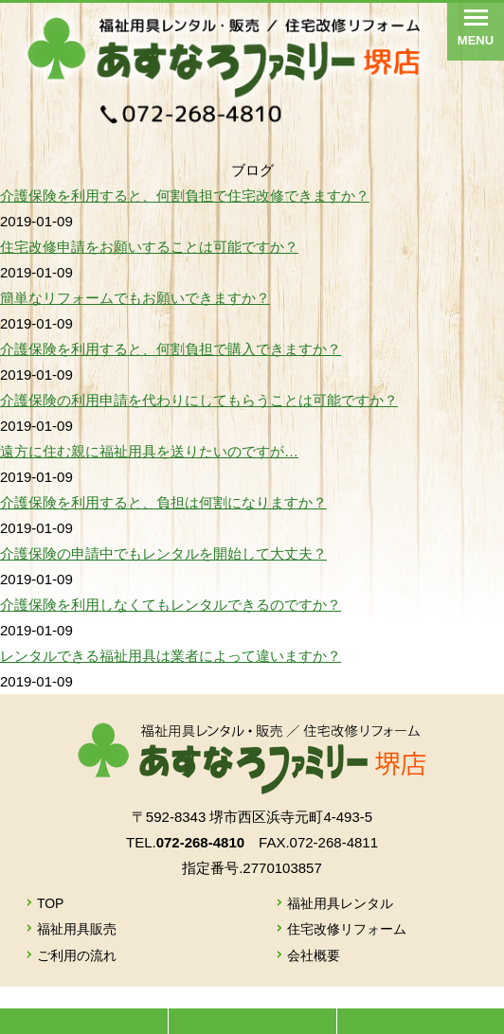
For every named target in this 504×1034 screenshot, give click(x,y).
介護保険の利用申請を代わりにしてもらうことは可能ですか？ (199, 400)
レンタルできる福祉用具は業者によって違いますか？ (170, 656)
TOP (50, 903)
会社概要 (313, 955)
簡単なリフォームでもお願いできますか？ (135, 298)
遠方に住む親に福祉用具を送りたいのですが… (149, 451)
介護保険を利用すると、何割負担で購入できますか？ (170, 349)
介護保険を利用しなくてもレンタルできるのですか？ (170, 605)
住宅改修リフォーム (346, 928)
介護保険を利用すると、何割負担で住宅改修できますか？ (184, 195)
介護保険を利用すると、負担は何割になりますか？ (163, 502)
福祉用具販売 (77, 928)
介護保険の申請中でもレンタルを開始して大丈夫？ (163, 553)
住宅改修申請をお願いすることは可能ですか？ (149, 247)
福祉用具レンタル (340, 903)
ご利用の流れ (77, 955)
